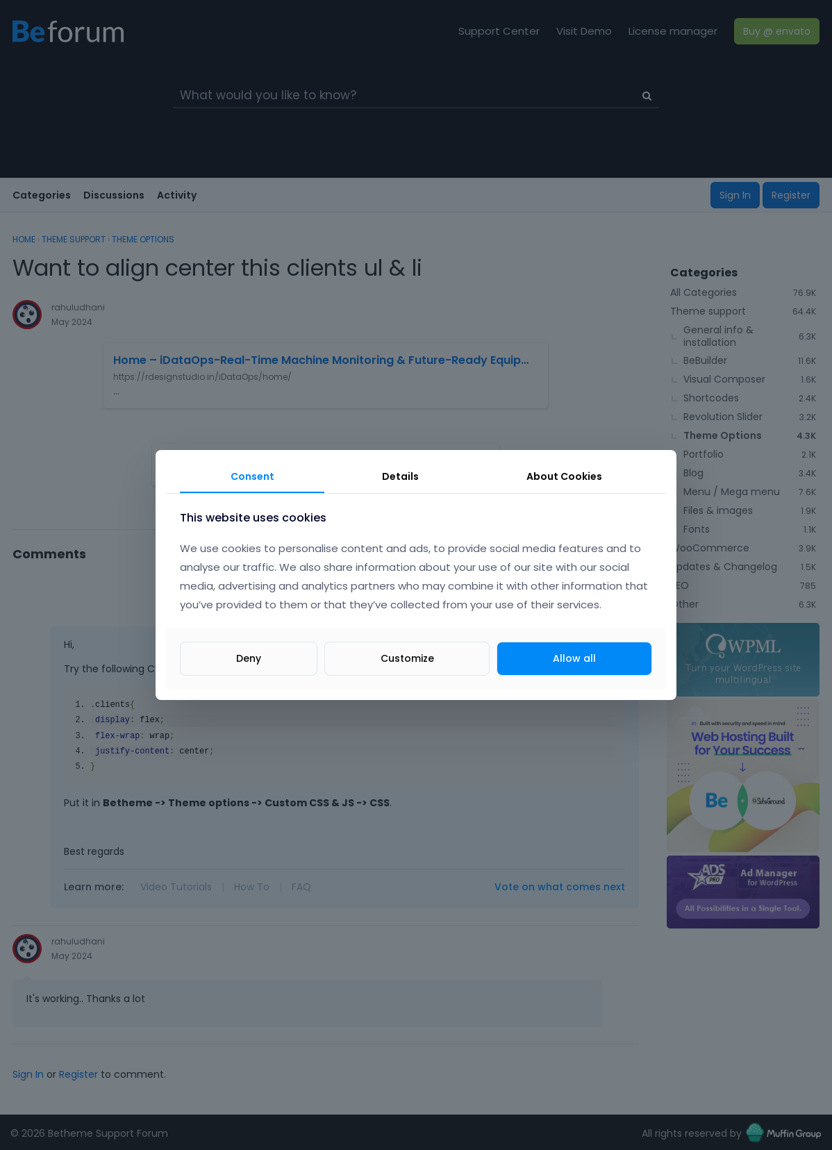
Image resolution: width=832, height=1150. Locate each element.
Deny (248, 658)
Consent (252, 476)
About (564, 476)
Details (400, 476)
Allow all (574, 658)
